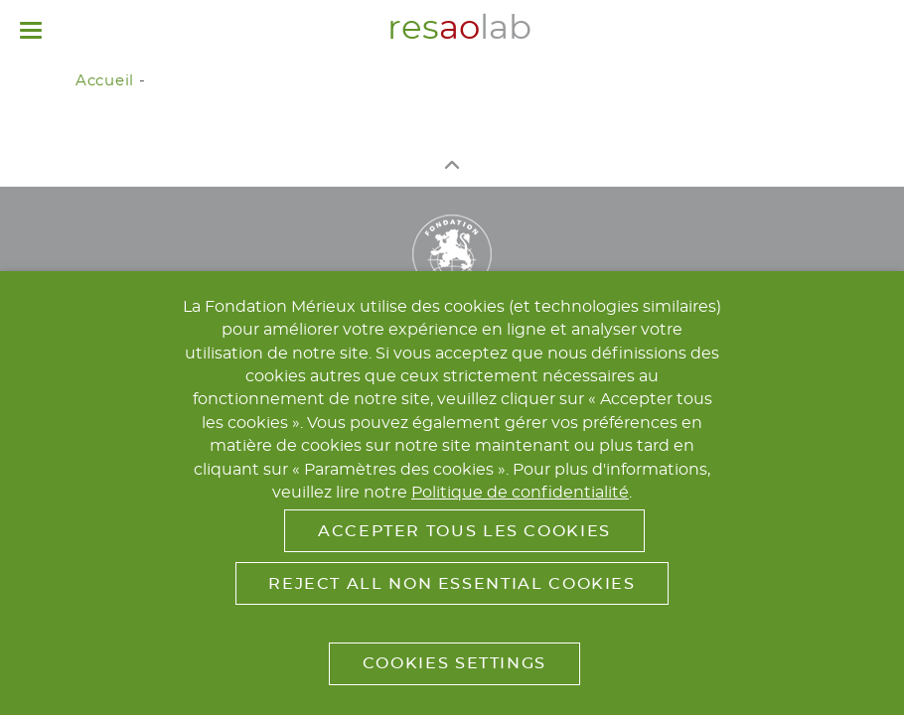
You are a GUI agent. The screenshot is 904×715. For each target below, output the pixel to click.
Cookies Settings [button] (454, 663)
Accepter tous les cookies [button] (464, 531)
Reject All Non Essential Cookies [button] (451, 584)
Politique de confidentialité (520, 492)
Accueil (104, 80)
